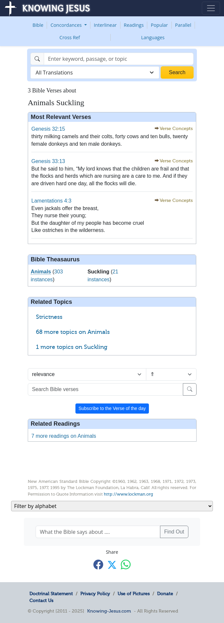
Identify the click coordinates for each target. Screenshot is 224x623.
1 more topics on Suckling (71, 347)
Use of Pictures (134, 593)
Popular (159, 25)
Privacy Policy (95, 593)
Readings (134, 25)
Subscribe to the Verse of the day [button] (112, 408)
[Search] (119, 59)
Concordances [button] (67, 25)
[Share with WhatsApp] (126, 564)
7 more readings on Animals (63, 436)
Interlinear (105, 25)
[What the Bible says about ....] (98, 532)
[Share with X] (112, 565)
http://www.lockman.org (128, 494)
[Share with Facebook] (98, 564)
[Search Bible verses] (105, 389)
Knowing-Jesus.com (109, 611)
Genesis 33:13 (48, 161)
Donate (165, 593)
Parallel (183, 25)
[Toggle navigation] (211, 8)
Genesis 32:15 (48, 129)
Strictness (49, 317)
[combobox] (94, 72)
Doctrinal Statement (51, 593)
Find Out (174, 531)
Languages (153, 37)
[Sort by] (87, 374)
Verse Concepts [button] (176, 128)
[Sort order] (171, 374)
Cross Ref (69, 37)
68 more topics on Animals (73, 332)
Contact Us (41, 600)
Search (177, 72)
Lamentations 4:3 (51, 201)
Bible (37, 25)
